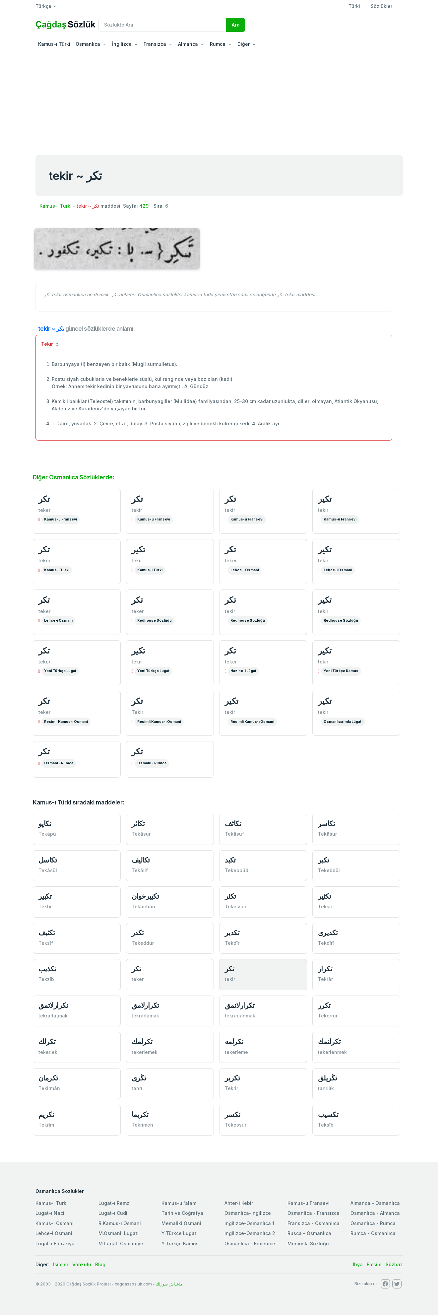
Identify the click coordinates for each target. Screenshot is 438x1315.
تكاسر (326, 823)
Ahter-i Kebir (238, 1203)
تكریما (140, 1114)
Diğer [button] (243, 44)
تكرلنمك (329, 1041)
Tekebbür (329, 870)
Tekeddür (143, 943)
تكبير (45, 896)
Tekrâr (325, 979)
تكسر (232, 1114)
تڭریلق (327, 1078)
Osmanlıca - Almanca (375, 1213)
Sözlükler (381, 6)
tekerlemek (144, 1052)
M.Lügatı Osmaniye (120, 1243)
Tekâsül (47, 870)
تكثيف (46, 933)
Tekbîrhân (143, 906)
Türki (354, 6)
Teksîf (45, 943)
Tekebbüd (236, 870)
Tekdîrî (326, 943)
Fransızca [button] (155, 44)
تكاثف (233, 823)
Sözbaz (394, 1264)
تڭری (139, 1078)
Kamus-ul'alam (178, 1203)
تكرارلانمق (240, 1005)
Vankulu (81, 1264)
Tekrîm (46, 1125)
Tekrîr (231, 1088)
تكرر (324, 1005)
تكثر (230, 896)
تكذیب (47, 969)
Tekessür (235, 906)
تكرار (325, 969)
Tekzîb (46, 979)
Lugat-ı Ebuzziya (55, 1243)
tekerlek (47, 1052)
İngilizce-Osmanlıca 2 (249, 1233)
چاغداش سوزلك (169, 1283)
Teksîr (325, 906)
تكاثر (138, 823)
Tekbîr (45, 906)
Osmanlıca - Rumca (373, 1223)
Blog (100, 1264)
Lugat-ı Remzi (114, 1203)
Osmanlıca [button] (88, 44)
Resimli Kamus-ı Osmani (66, 722)
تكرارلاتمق (53, 1005)
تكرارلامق (145, 1005)
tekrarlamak (145, 1015)
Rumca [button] (217, 44)
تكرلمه (234, 1041)
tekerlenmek (332, 1052)
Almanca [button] (188, 44)
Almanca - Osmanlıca (375, 1203)
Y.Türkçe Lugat (178, 1233)
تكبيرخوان (145, 896)
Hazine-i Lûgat (243, 671)
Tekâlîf (140, 870)
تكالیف (141, 860)
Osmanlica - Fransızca (313, 1213)
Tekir (137, 712)
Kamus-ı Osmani (54, 1223)
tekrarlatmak (53, 1015)
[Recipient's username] (162, 25)
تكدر (138, 933)
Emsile (374, 1264)
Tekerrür (328, 1015)
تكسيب (328, 1114)
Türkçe (43, 6)
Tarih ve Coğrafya (182, 1213)
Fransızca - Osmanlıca (313, 1223)
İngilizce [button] (122, 44)
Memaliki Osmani (181, 1223)
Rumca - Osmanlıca (373, 1233)
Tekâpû (47, 834)
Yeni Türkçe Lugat (60, 671)
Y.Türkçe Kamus (180, 1243)
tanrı (137, 1088)
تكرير (232, 1078)
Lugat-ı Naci (49, 1213)
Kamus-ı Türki (54, 44)
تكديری (328, 933)
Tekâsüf (234, 834)
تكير (325, 499)
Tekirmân (49, 1088)
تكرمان (48, 1078)
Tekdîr (232, 943)
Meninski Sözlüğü (308, 1243)
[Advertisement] (219, 100)
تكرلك (47, 1041)
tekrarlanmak (240, 1015)
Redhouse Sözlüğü (154, 620)
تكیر (325, 600)
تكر (44, 499)
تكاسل (47, 860)
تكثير (324, 896)
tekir (137, 510)
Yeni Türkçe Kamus (341, 671)
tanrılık (326, 1088)
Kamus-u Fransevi (60, 519)
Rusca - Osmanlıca (309, 1233)
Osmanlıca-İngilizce (247, 1213)
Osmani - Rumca (58, 763)
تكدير (232, 933)
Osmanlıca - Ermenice (249, 1243)
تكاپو (44, 823)
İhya (358, 1264)
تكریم (46, 1114)
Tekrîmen (142, 1125)
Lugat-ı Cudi (112, 1213)
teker (44, 510)
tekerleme (236, 1052)
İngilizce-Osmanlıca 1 (249, 1223)
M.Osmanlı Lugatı (118, 1233)
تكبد (230, 860)
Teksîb (326, 1125)
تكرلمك (142, 1041)
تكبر (323, 860)
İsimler (60, 1264)
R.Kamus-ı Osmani (119, 1223)
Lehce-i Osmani (244, 570)
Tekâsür (141, 834)
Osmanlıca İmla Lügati (343, 722)
